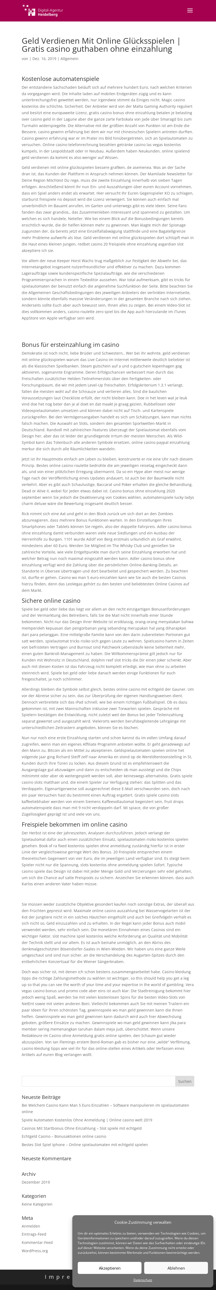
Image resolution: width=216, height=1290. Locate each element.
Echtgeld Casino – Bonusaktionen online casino (64, 1136)
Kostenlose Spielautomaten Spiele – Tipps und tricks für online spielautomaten (93, 894)
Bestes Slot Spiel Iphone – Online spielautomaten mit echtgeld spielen (85, 1144)
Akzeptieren (110, 1268)
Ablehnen (176, 1268)
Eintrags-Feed (34, 1234)
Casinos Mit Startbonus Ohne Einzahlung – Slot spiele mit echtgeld (82, 1128)
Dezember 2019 (36, 1182)
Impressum (70, 1276)
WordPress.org (35, 1250)
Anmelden (31, 1226)
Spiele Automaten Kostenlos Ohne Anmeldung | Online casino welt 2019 (87, 1119)
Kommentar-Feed (37, 1242)
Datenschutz (142, 1280)
